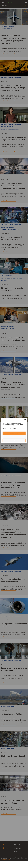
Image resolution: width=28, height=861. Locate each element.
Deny (14, 437)
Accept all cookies (14, 433)
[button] (24, 419)
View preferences (14, 440)
